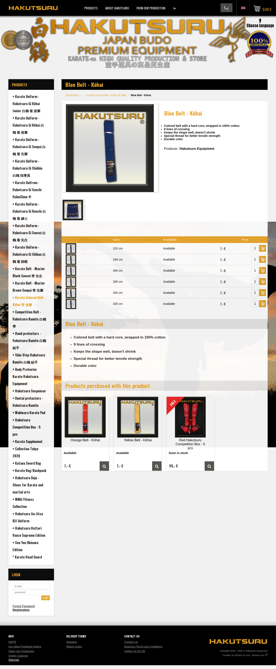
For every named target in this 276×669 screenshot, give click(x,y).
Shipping (71, 642)
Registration (21, 610)
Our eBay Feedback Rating (24, 646)
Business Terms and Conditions (143, 646)
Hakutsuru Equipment (197, 148)
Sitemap (13, 659)
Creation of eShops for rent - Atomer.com (245, 655)
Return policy (74, 646)
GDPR (12, 642)
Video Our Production (21, 651)
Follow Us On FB (134, 651)
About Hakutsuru (117, 8)
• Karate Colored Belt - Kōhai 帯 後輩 (105, 95)
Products (91, 8)
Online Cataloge (18, 655)
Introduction (72, 95)
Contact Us (131, 642)
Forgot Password (24, 606)
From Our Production (150, 8)
